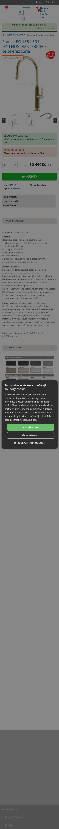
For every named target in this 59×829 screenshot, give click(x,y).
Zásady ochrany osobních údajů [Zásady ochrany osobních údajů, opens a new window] (21, 419)
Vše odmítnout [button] (31, 435)
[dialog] (29, 414)
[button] (29, 443)
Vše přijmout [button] (30, 427)
